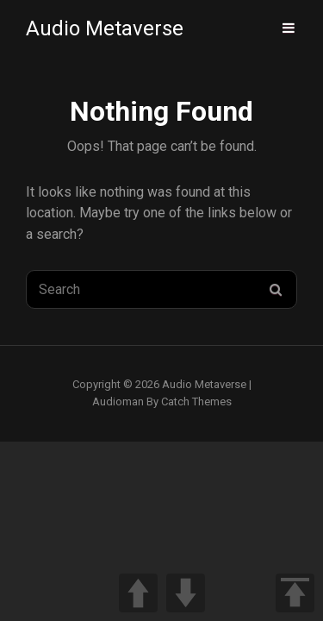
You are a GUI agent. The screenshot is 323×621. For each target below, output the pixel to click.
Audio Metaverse (104, 28)
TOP (295, 593)
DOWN (185, 593)
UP (138, 593)
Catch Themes (196, 401)
